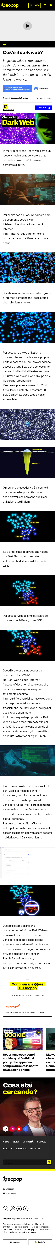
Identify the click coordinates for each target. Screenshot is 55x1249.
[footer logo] (27, 1179)
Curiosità (28, 1142)
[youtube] (19, 1208)
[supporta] (34, 5)
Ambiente (21, 1148)
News (6, 1142)
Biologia (7, 1148)
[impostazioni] (27, 1193)
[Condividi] (43, 107)
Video (16, 1142)
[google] (40, 1242)
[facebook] (25, 1208)
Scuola (41, 1142)
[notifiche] (51, 5)
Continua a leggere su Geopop (27, 986)
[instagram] (12, 1208)
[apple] (15, 1242)
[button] (45, 5)
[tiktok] (5, 1208)
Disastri (35, 1148)
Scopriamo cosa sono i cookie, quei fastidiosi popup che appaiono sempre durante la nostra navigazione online (20, 1062)
